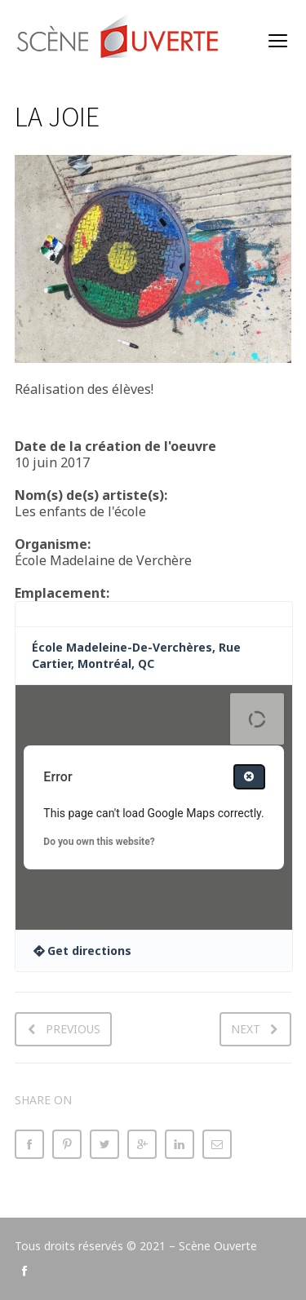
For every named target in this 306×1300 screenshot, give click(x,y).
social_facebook (24, 1270)
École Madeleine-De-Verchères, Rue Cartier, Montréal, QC (136, 655)
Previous (73, 1029)
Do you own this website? (98, 841)
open (278, 40)
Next (245, 1029)
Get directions (89, 950)
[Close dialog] (249, 777)
